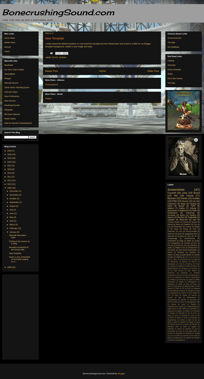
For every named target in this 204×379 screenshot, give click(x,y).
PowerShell (174, 291)
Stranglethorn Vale (193, 302)
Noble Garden (189, 286)
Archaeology (172, 238)
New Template (15, 253)
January (13, 232)
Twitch (7, 51)
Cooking (180, 266)
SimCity (183, 300)
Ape (169, 259)
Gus (185, 245)
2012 (9, 177)
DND (188, 266)
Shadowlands (191, 297)
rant (194, 220)
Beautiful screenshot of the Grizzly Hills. (18, 248)
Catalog (171, 61)
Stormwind (172, 210)
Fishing (193, 208)
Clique (197, 241)
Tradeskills (192, 217)
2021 (9, 166)
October (13, 198)
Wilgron (187, 311)
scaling (197, 333)
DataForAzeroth (173, 268)
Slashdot (192, 252)
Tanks (183, 304)
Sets (179, 297)
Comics (188, 227)
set (171, 335)
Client (198, 264)
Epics (182, 215)
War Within (183, 308)
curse (192, 315)
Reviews (181, 252)
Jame (170, 248)
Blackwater (174, 261)
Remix (170, 252)
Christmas (189, 264)
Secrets (194, 295)
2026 (9, 151)
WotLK (170, 255)
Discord (7, 47)
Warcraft (171, 236)
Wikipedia (8, 110)
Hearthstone (195, 277)
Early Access (178, 270)
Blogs (183, 204)
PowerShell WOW (56, 25)
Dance (195, 266)
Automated (172, 241)
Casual (189, 195)
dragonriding (172, 320)
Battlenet (197, 259)
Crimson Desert (174, 222)
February (14, 228)
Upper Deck (172, 308)
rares (180, 331)
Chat (180, 264)
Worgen (172, 313)
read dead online (191, 331)
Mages (181, 282)
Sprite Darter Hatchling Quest (16, 87)
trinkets (179, 257)
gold (175, 322)
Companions (175, 243)
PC (183, 288)
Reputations (174, 293)
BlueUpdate (171, 264)
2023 (9, 162)
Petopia (7, 78)
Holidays (173, 279)
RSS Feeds (38, 25)
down (186, 317)
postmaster (171, 331)
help (171, 324)
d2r (198, 315)
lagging (193, 326)
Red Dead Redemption (188, 250)
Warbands (171, 311)
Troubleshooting (191, 306)
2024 (9, 158)
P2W (177, 288)
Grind (178, 245)
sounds (177, 335)
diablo (179, 317)
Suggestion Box (191, 234)
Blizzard (172, 198)
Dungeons (185, 268)
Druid (176, 229)
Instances (171, 231)
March (12, 224)
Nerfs (169, 286)
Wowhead (8, 65)
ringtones (189, 333)
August (13, 206)
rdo (194, 201)
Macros (171, 217)
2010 (9, 184)
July (11, 210)
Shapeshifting (172, 300)
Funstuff (172, 193)
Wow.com (184, 220)
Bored (55, 57)
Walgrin (48, 98)
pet (196, 329)
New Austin (178, 286)
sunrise (185, 335)
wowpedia (179, 340)
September (14, 202)
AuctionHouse (189, 238)
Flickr (194, 210)
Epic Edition (192, 270)
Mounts (185, 201)
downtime (194, 317)
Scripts (185, 295)
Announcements (174, 38)
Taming (173, 304)
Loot (180, 231)
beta (177, 255)
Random (191, 291)
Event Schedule (174, 70)
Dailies (182, 208)
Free (186, 275)
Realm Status (10, 119)
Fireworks (184, 273)
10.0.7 (187, 257)
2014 (9, 173)
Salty (176, 295)
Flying (185, 229)
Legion (190, 279)
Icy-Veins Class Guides (14, 70)
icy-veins (186, 324)
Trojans (181, 306)
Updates (63, 57)
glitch (169, 322)
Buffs (189, 241)
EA (169, 270)
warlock (188, 338)
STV (169, 295)
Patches (180, 217)
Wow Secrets (10, 101)
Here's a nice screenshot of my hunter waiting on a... (19, 259)
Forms (179, 275)
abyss (169, 315)
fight (189, 320)
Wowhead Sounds (12, 105)
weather (197, 338)
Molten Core (180, 248)
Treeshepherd (51, 84)
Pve (195, 224)
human (178, 324)
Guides (196, 198)
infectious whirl (173, 326)
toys (189, 236)
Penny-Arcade (191, 231)
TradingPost (172, 306)
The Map (171, 42)
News (170, 206)
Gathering (194, 275)
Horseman (182, 279)
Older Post (153, 71)
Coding (172, 266)
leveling (181, 236)
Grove (170, 277)
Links (184, 193)
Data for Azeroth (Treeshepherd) (18, 123)
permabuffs (187, 255)
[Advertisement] (15, 316)
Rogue (183, 293)
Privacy (183, 291)
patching (188, 329)
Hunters (192, 215)
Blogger (121, 373)
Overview (171, 65)
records (170, 333)
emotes (182, 320)
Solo (169, 302)
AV (195, 236)
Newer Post (51, 71)
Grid (194, 229)
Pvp (169, 227)
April (12, 221)
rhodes (197, 255)
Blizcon (194, 261)
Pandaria (197, 288)
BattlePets (184, 210)
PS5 (188, 288)
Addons (171, 208)
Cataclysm (172, 204)
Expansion (171, 273)
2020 (9, 169)
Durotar (194, 268)
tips (171, 257)
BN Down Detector (12, 114)
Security (178, 234)
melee (179, 329)
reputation (179, 333)
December (14, 191)
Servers (170, 297)
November (14, 195)
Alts (176, 195)
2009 (9, 188)
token (169, 338)
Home (10, 25)
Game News (9, 38)
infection (194, 324)
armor (177, 315)
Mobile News (9, 42)
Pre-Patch (171, 250)
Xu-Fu (195, 313)
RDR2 (170, 74)
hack (198, 322)
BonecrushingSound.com (58, 12)
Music (195, 284)
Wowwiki (181, 313)
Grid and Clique (11, 92)
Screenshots (176, 189)
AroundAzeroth (185, 259)
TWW (193, 206)
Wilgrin (179, 311)
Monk (180, 284)
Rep (198, 291)
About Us (22, 25)
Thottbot (193, 304)
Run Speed (193, 293)
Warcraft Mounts (11, 83)
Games (194, 222)
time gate (194, 335)
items (185, 326)
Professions (172, 213)
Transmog (190, 213)
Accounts (171, 215)
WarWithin (193, 308)
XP (189, 313)
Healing (193, 204)
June (12, 213)
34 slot (195, 257)
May (12, 217)
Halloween (178, 277)
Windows (197, 311)
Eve (195, 243)
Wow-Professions (11, 96)
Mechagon (171, 284)
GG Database (173, 47)
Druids (185, 222)
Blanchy (185, 261)
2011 (9, 180)
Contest (187, 243)
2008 (9, 267)
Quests (181, 206)
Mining (170, 224)
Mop (187, 284)
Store (182, 302)
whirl (171, 340)
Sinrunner (193, 300)
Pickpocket (192, 248)
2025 (9, 154)
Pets (174, 201)
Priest (170, 234)
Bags (181, 241)
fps (196, 320)
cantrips (184, 315)
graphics (183, 322)
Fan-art (170, 245)
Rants (184, 198)
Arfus (175, 259)
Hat (187, 277)
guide (191, 322)
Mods (178, 224)
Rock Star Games (175, 78)
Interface (193, 245)
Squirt (175, 302)
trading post (178, 338)
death (172, 317)
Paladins (187, 224)
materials (171, 329)
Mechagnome (192, 282)
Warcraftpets (9, 74)
